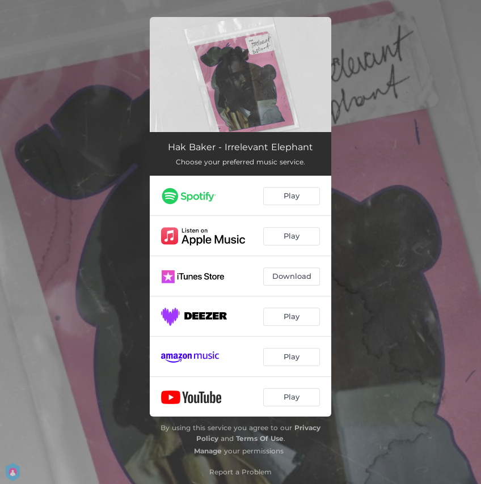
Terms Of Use (260, 438)
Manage (208, 451)
